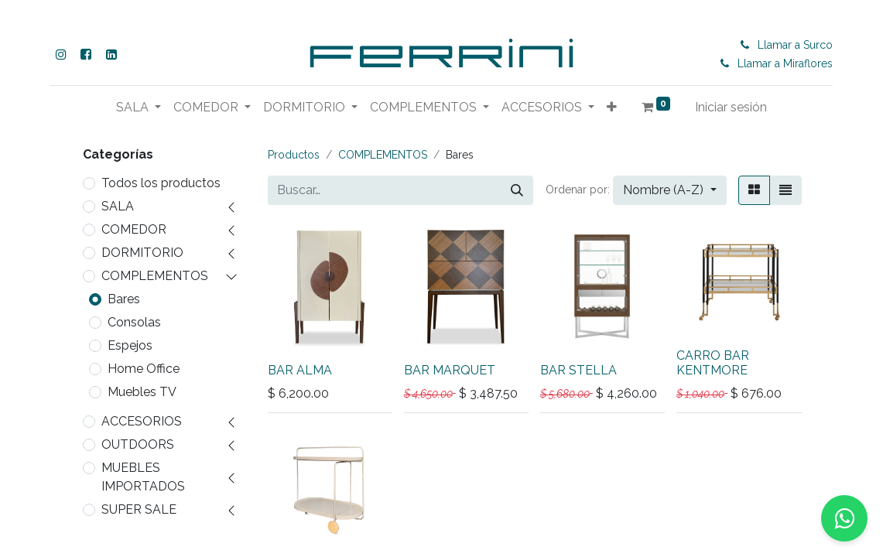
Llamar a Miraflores (788, 63)
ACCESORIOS (141, 421)
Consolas (134, 322)
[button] (660, 107)
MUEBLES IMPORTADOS (143, 477)
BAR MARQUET (449, 370)
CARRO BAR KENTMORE (712, 363)
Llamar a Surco (798, 45)
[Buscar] (517, 190)
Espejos (130, 345)
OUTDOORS (137, 444)
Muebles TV (142, 391)
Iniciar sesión (780, 107)
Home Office (144, 368)
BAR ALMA (300, 370)
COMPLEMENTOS (154, 275)
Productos (294, 155)
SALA (117, 206)
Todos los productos (161, 183)
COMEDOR (133, 229)
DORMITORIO (142, 252)
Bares (124, 299)
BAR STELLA (578, 370)
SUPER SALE (138, 509)
